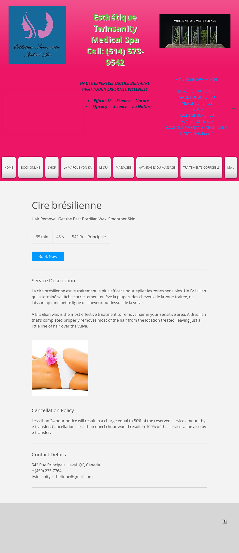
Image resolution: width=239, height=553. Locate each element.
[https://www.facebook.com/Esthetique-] (224, 521)
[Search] (234, 107)
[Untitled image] (60, 368)
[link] (48, 256)
